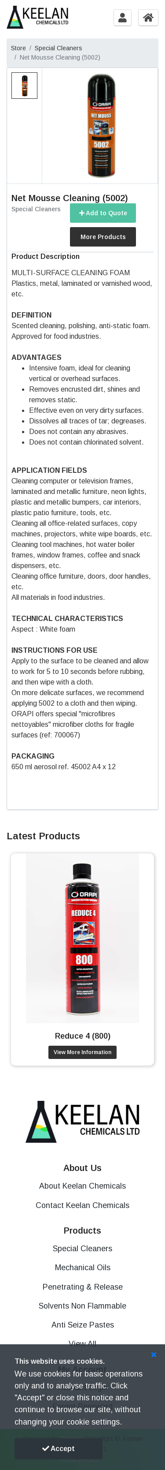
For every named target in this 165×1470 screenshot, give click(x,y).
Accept (58, 1448)
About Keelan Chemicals (82, 1186)
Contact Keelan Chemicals (82, 1205)
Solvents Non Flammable (82, 1306)
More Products (103, 236)
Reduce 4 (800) (82, 1036)
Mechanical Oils (82, 1267)
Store (18, 48)
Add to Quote (103, 213)
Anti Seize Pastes (82, 1324)
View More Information (82, 1052)
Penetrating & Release (83, 1287)
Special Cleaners (58, 48)
